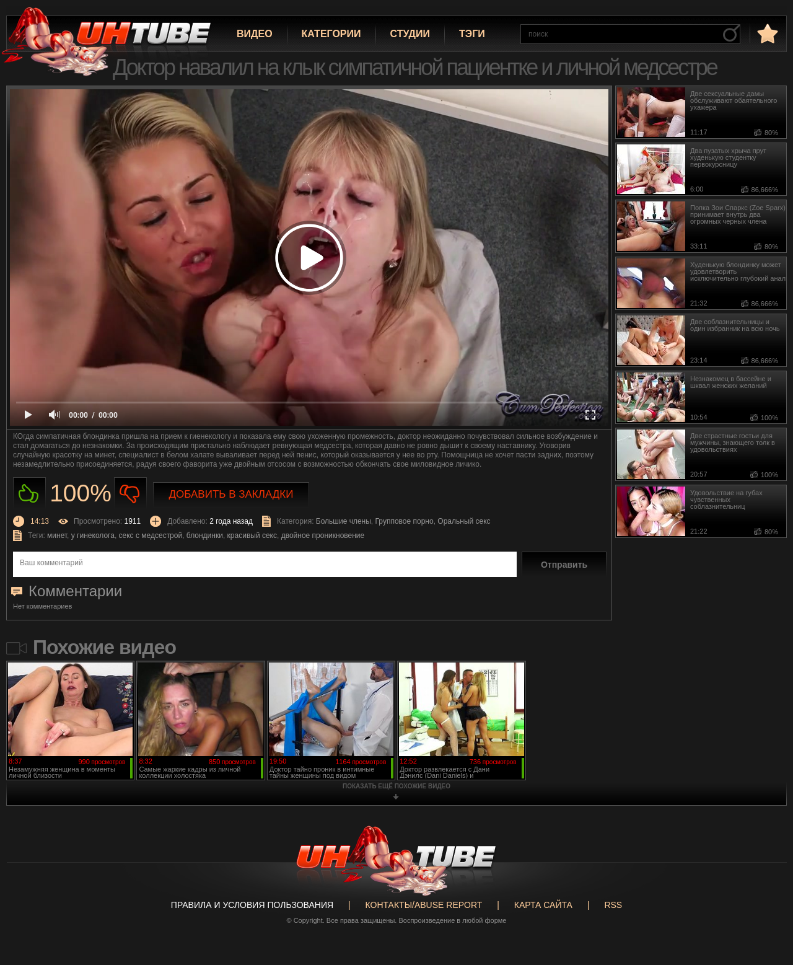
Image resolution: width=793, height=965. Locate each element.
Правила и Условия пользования (252, 905)
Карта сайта (543, 905)
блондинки (204, 535)
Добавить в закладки (231, 494)
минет (57, 535)
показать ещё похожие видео (396, 786)
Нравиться (29, 493)
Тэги (472, 34)
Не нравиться (130, 493)
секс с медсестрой (151, 535)
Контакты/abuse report (424, 905)
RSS (613, 905)
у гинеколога (93, 535)
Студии (410, 34)
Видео (255, 34)
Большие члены (343, 521)
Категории (331, 34)
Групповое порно (404, 521)
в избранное (766, 33)
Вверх (765, 909)
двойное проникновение (323, 535)
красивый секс (252, 535)
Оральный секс (463, 521)
